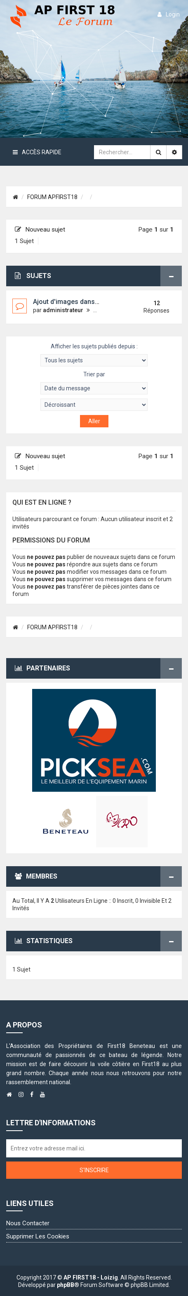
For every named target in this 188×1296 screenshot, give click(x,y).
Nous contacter (27, 1223)
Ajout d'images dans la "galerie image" (91, 302)
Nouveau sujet (40, 229)
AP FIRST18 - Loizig (90, 1277)
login (168, 14)
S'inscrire (94, 1170)
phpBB (65, 1285)
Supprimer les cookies (37, 1236)
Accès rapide (37, 152)
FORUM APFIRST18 (52, 197)
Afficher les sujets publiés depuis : (94, 354)
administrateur (63, 310)
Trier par (94, 382)
